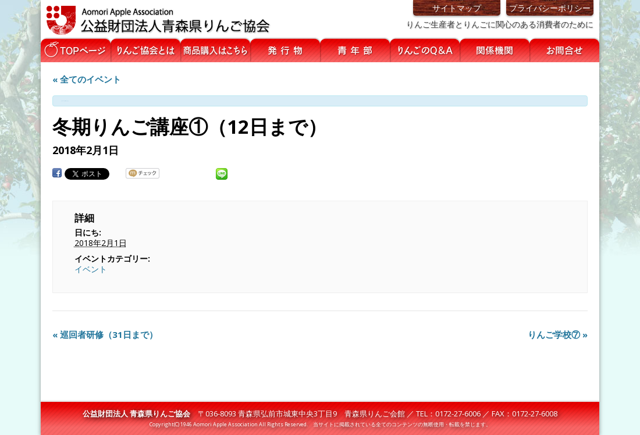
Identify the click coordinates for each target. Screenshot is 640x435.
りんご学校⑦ (558, 334)
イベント (90, 268)
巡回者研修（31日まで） (105, 334)
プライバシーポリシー (550, 7)
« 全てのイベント (86, 79)
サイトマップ (456, 7)
